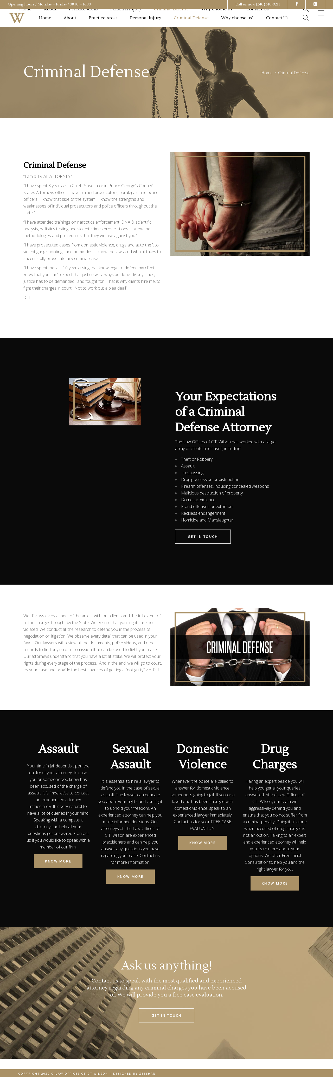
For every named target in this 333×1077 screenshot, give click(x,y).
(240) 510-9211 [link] (268, 4)
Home (267, 73)
